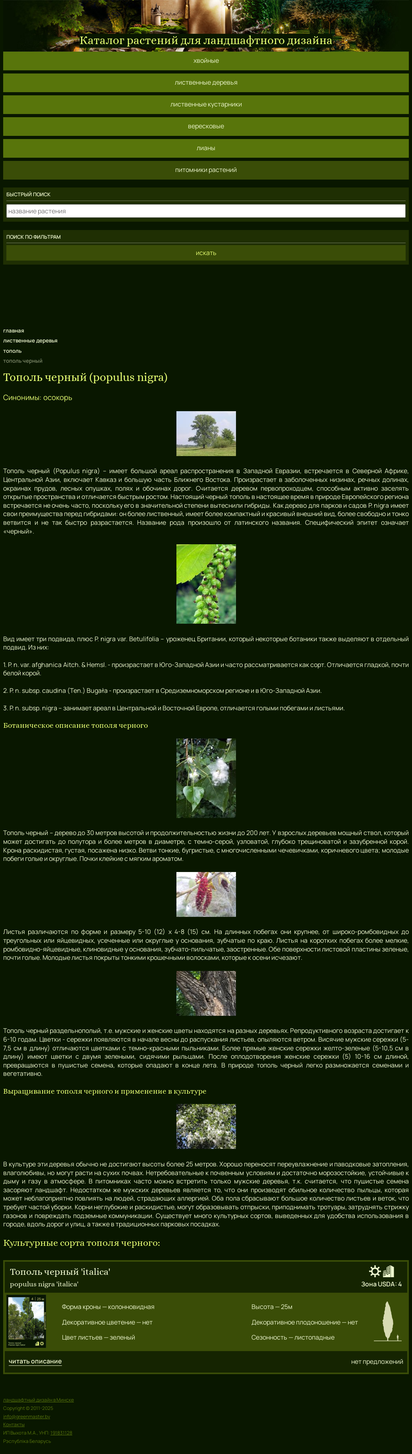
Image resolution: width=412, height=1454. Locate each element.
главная (13, 330)
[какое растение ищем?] (206, 211)
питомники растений (206, 169)
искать (206, 252)
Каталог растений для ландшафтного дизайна (206, 40)
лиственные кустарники (206, 104)
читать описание (35, 1361)
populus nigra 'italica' (44, 1284)
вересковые (206, 126)
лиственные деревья (206, 82)
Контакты (14, 1424)
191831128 (61, 1432)
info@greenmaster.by (26, 1416)
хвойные (206, 60)
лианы (206, 147)
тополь (12, 350)
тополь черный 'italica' (60, 1271)
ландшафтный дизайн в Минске (38, 1399)
